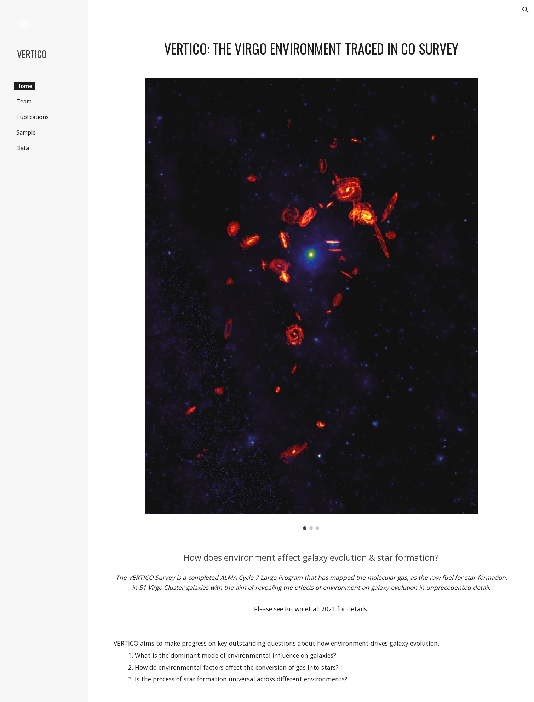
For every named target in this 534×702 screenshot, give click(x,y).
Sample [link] (26, 132)
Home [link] (24, 86)
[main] (311, 48)
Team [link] (23, 101)
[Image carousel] (311, 304)
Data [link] (22, 148)
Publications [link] (32, 117)
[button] (525, 9)
